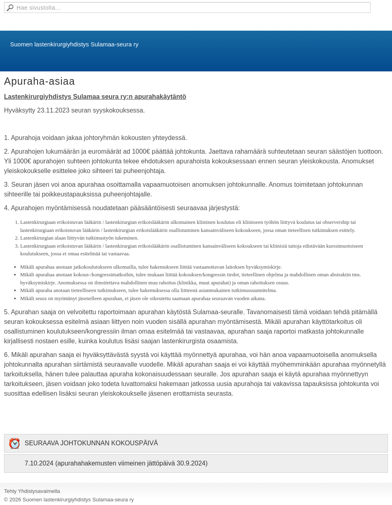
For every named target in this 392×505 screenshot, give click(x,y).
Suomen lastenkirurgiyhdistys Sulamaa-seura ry (74, 44)
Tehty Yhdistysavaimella (32, 491)
